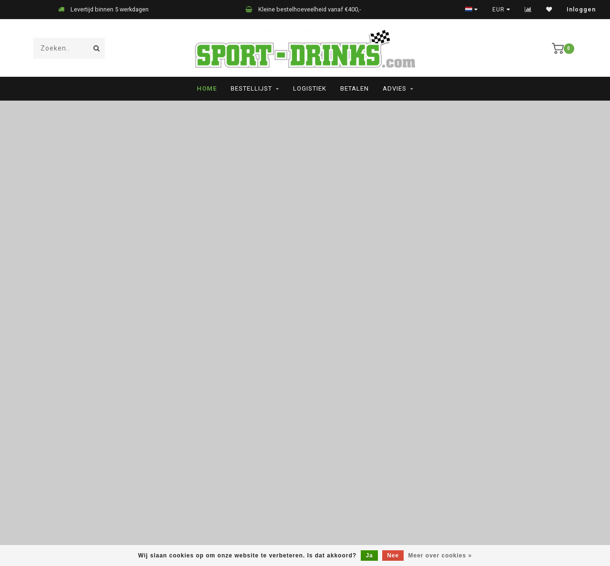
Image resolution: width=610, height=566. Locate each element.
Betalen (354, 88)
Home (207, 88)
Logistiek (309, 88)
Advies (395, 88)
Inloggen (581, 9)
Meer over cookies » (440, 555)
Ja (369, 555)
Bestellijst (251, 88)
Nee (393, 555)
